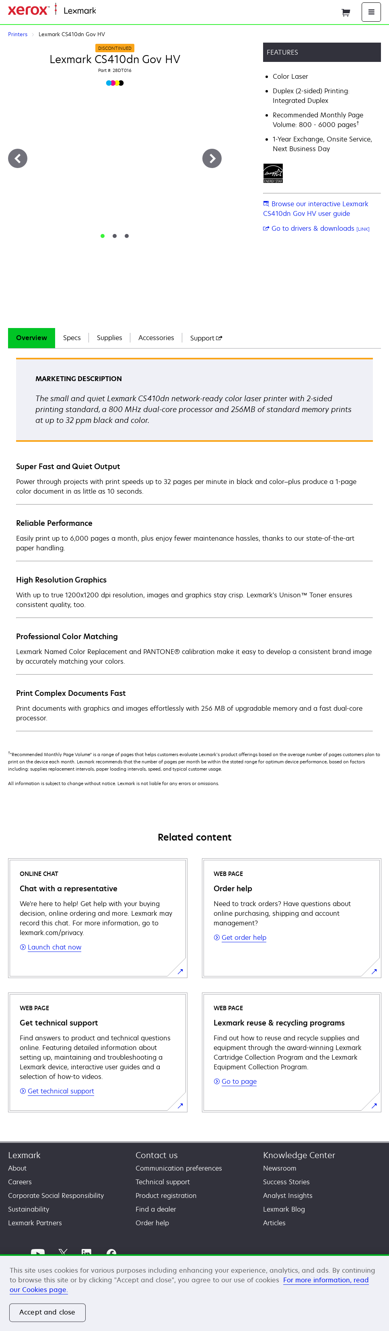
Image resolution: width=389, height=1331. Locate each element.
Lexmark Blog (284, 1209)
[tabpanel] (194, 544)
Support (206, 338)
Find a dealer (156, 1209)
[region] (194, 1292)
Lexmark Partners (35, 1222)
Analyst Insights (288, 1195)
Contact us (157, 1155)
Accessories (156, 337)
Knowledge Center (299, 1155)
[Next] (212, 158)
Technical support (163, 1181)
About (17, 1168)
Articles (274, 1222)
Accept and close (47, 1312)
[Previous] (17, 158)
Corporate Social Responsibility (56, 1195)
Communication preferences (179, 1168)
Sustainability (28, 1209)
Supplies (109, 337)
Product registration (166, 1195)
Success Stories (286, 1181)
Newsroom (279, 1168)
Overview (31, 337)
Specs (72, 337)
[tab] (103, 236)
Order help (152, 1222)
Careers (20, 1181)
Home (104, 11)
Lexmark (24, 1155)
